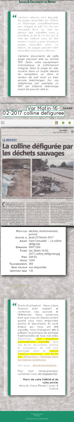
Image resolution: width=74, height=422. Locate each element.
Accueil (10, 110)
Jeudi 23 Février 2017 (41, 237)
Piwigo (37, 415)
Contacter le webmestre (37, 419)
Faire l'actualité (37, 241)
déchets (33, 231)
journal (33, 234)
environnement (48, 231)
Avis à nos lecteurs (44, 366)
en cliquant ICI (47, 374)
